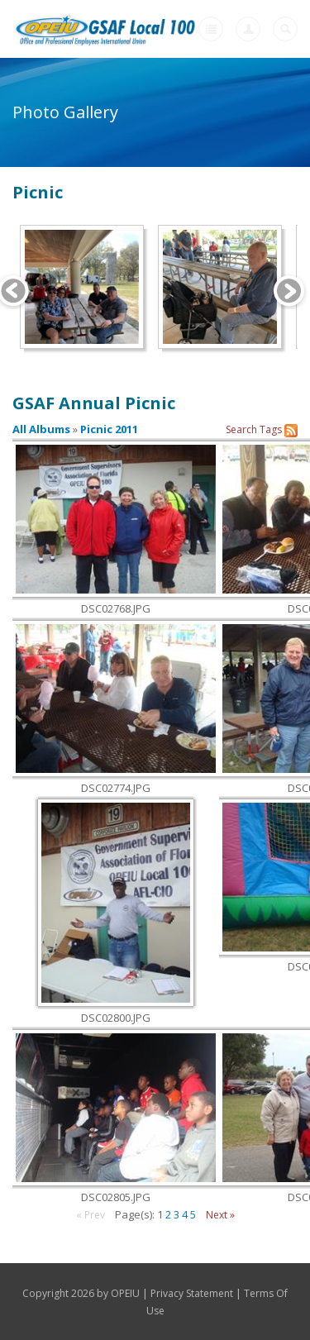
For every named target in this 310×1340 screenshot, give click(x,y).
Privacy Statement (191, 1293)
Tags (271, 429)
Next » (220, 1215)
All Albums (41, 429)
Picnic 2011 (109, 429)
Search (241, 429)
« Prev (90, 1215)
